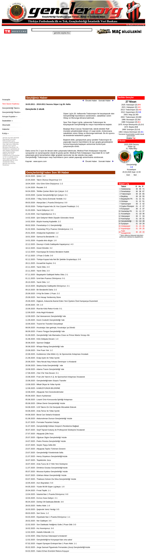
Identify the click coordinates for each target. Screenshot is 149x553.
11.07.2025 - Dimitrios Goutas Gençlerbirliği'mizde (46, 468)
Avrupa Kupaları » (9, 116)
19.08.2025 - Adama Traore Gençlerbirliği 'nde (44, 369)
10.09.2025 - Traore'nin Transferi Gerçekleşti (44, 324)
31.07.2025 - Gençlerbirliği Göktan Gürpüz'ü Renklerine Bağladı (52, 426)
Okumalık (6, 125)
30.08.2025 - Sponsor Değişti (37, 343)
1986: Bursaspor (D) (131, 120)
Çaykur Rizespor (127, 206)
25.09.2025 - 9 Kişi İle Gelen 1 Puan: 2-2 (42, 293)
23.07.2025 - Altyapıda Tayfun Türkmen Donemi (45, 449)
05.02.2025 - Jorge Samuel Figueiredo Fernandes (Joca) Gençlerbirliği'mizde (57, 547)
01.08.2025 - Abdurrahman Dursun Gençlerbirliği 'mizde (48, 418)
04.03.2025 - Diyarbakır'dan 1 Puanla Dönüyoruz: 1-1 (47, 517)
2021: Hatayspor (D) (131, 107)
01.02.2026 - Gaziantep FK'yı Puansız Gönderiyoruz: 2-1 (49, 229)
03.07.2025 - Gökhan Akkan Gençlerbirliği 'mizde (45, 475)
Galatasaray (126, 189)
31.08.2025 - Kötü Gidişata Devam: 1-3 (41, 339)
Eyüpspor (125, 224)
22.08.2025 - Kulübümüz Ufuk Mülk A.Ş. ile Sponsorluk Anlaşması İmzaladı (56, 354)
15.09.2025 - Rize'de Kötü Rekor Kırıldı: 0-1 (43, 309)
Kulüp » (5, 133)
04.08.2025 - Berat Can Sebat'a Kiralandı (42, 415)
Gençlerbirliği (126, 221)
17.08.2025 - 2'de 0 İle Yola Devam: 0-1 (42, 373)
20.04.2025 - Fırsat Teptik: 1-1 (38, 490)
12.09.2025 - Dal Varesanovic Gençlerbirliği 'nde (45, 316)
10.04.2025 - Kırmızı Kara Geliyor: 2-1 (41, 498)
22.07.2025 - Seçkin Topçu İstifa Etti (40, 445)
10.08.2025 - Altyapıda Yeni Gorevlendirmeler (44, 392)
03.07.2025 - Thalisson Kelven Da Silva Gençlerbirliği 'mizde (50, 479)
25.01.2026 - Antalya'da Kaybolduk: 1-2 (41, 233)
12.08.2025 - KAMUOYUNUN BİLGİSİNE (42, 388)
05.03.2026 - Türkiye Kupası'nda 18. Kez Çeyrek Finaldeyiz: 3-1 (52, 206)
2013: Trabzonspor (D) (131, 110)
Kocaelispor (125, 214)
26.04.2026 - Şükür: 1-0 (35, 176)
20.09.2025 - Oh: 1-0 (34, 305)
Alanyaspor (125, 216)
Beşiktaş (124, 196)
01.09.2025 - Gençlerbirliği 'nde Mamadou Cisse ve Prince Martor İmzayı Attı (57, 335)
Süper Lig (124, 183)
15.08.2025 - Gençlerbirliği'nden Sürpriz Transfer (45, 380)
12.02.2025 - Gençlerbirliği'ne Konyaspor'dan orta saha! (48, 540)
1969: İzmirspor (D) (131, 129)
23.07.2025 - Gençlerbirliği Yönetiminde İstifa (44, 452)
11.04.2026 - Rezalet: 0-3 (36, 187)
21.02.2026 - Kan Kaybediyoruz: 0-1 (40, 214)
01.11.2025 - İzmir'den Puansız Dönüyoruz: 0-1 (45, 278)
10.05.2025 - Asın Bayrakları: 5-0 (39, 483)
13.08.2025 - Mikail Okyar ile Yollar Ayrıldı (42, 384)
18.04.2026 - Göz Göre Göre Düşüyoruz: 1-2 (44, 184)
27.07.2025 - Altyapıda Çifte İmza (39, 434)
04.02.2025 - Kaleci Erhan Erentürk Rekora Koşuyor (47, 551)
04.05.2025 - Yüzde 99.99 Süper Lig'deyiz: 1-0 (44, 487)
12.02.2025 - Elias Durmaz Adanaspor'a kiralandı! (46, 536)
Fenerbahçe (126, 191)
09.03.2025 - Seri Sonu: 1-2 (37, 513)
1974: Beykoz (131, 127)
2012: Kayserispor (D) (131, 112)
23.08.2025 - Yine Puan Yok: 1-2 (39, 350)
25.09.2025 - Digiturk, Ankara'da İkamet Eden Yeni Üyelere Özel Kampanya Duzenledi (61, 301)
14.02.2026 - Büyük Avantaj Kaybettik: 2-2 (43, 221)
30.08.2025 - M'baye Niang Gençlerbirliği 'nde (44, 346)
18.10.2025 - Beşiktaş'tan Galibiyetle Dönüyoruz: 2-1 (47, 286)
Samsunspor (126, 204)
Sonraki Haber (107, 100)
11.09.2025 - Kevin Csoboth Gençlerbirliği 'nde (44, 320)
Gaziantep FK (126, 211)
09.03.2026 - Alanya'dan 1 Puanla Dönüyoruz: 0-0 (46, 202)
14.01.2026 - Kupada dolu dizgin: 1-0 (40, 240)
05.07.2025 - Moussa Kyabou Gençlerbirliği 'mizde (46, 471)
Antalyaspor (125, 226)
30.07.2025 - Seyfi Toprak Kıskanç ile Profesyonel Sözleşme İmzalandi (55, 430)
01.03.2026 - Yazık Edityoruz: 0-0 (39, 210)
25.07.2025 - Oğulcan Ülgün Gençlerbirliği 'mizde (46, 437)
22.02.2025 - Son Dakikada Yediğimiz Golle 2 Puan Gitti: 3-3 (50, 524)
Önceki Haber (90, 100)
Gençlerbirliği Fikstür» (11, 112)
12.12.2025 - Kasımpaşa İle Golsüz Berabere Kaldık (47, 252)
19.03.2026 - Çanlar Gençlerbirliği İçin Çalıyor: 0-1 (46, 195)
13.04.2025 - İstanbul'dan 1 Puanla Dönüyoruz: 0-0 (46, 494)
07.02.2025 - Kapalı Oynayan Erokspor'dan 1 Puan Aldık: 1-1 (51, 543)
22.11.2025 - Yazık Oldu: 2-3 (37, 267)
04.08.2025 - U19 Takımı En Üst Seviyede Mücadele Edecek (50, 407)
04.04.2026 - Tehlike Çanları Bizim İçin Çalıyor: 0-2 (46, 191)
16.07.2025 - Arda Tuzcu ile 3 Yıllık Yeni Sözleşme (46, 464)
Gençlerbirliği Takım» (11, 108)
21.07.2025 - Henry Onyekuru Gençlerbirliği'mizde (46, 456)
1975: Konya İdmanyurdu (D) (131, 125)
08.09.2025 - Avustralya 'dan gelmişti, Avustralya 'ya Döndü (50, 327)
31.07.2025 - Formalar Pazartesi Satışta (42, 422)
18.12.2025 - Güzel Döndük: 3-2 (38, 248)
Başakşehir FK (127, 199)
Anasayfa (6, 99)
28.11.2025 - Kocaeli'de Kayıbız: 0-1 (40, 263)
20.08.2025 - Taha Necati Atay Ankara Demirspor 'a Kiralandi (50, 362)
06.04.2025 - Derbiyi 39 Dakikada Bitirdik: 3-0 (44, 502)
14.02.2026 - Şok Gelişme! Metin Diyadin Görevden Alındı (49, 218)
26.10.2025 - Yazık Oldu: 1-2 (37, 282)
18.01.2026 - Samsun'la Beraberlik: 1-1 (41, 237)
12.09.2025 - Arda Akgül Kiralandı (39, 312)
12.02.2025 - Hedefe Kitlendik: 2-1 (39, 532)
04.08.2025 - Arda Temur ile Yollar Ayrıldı (42, 411)
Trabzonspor (126, 194)
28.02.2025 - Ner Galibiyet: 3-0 (38, 521)
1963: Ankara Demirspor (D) (131, 132)
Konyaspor (125, 209)
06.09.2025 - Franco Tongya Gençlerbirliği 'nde (45, 331)
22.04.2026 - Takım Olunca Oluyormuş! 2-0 (43, 180)
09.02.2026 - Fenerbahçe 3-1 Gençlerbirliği (43, 225)
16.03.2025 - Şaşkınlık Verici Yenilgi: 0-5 (42, 509)
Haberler (5, 129)
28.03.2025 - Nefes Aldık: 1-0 (37, 505)
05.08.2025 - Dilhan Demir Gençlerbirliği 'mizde (45, 403)
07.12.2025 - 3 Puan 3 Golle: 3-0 (39, 256)
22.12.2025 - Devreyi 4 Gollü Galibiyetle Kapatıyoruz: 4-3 (49, 244)
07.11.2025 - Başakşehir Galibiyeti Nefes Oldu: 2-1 (46, 274)
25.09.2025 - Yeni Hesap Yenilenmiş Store (43, 297)
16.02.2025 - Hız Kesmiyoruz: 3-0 (39, 528)
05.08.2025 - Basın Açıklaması (38, 396)
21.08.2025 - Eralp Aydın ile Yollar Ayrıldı (42, 358)
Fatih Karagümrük (126, 232)
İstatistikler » (7, 121)
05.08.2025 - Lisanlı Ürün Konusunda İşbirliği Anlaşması (48, 399)
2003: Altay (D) (131, 115)
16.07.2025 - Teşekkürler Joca (38, 460)
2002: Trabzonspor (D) (131, 117)
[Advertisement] (73, 74)
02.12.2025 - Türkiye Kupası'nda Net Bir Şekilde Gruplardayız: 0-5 (53, 259)
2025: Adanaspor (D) (130, 105)
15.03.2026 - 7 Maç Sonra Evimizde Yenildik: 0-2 (45, 199)
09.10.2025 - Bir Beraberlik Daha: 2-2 (41, 290)
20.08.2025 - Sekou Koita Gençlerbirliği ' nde (44, 365)
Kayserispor (125, 229)
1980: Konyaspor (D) (130, 122)
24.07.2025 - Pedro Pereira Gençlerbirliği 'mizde (45, 441)
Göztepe (124, 201)
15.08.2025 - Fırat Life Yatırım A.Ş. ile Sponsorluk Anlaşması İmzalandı (55, 377)
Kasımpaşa (125, 219)
